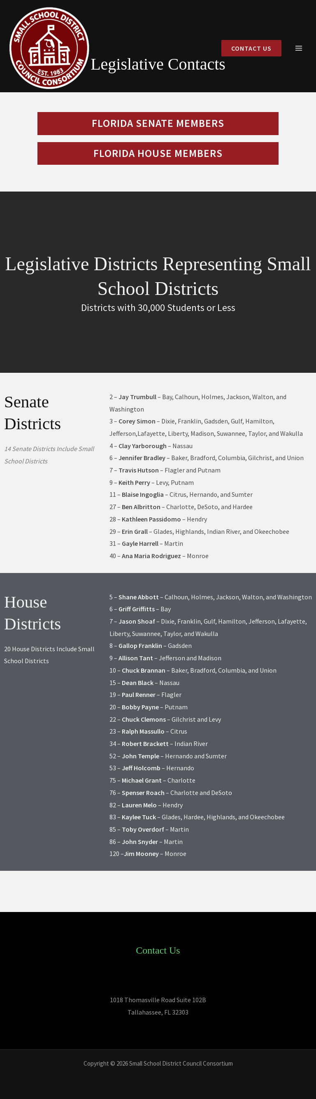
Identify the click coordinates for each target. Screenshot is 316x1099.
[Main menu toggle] (299, 49)
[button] (248, 48)
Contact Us (158, 950)
